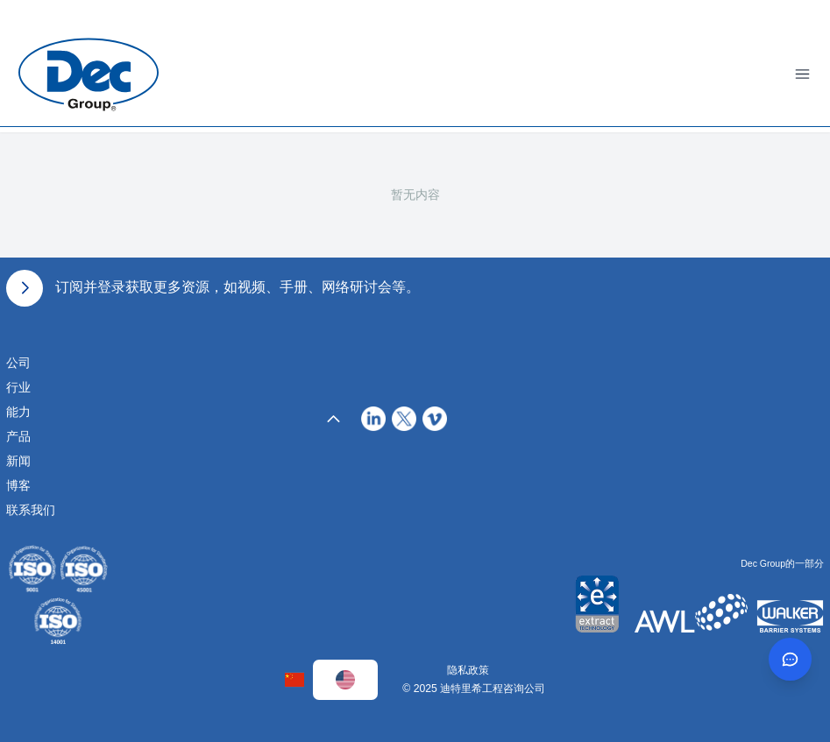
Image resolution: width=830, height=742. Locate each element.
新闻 (18, 461)
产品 (18, 436)
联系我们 (30, 510)
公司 (18, 363)
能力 (18, 412)
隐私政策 (468, 670)
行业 (18, 387)
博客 (18, 485)
